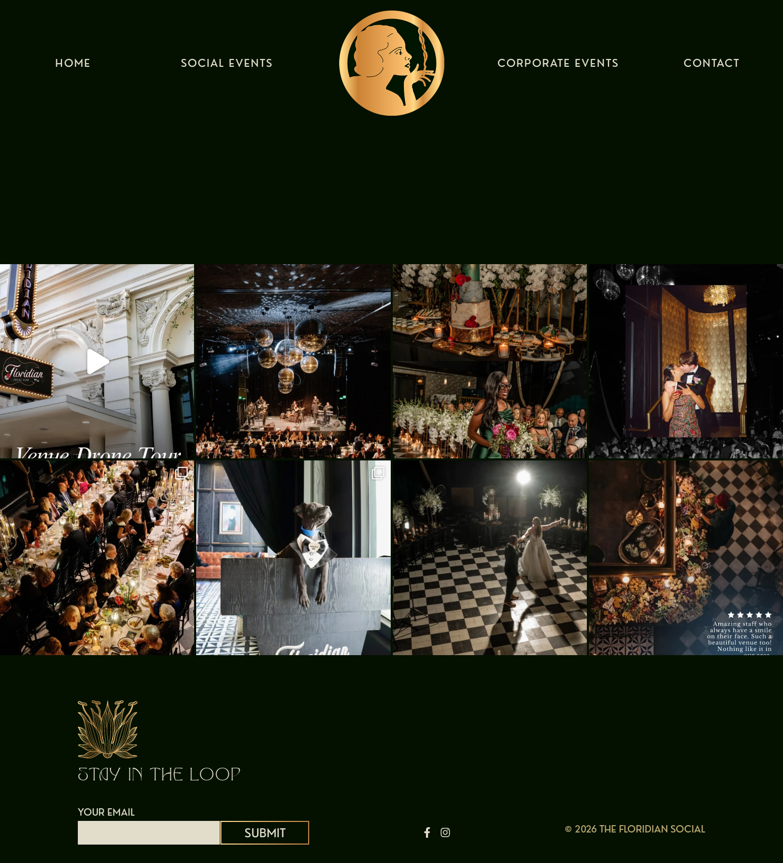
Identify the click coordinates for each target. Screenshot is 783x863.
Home (73, 65)
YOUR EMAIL (149, 822)
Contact (712, 65)
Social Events (227, 65)
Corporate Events (558, 65)
